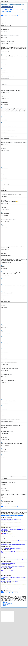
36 (17, 15)
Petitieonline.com (4, 1)
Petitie (3, 9)
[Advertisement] (14, 24)
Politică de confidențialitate (6, 11)
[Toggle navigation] (26, 1)
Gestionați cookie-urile (6, 628)
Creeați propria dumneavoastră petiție (12, 539)
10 (15, 616)
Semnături (8, 9)
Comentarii (16, 9)
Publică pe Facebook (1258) (6, 7)
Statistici (21, 9)
